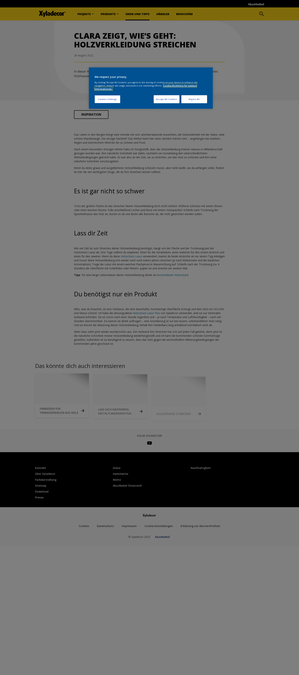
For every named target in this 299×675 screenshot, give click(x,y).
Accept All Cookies (166, 99)
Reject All (194, 99)
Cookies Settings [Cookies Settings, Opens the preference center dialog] (107, 99)
